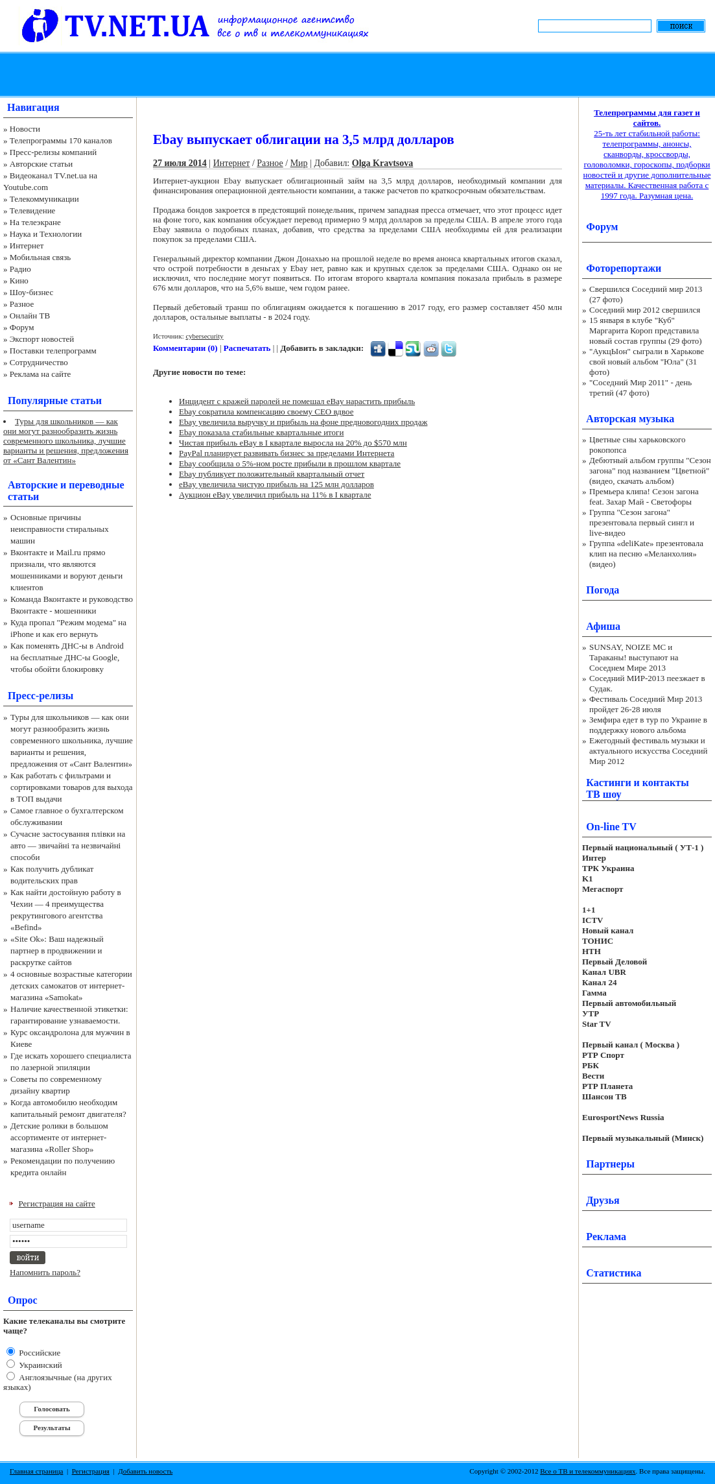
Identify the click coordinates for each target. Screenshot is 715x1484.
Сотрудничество (39, 362)
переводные (96, 484)
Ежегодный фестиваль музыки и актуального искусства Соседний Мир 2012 (648, 751)
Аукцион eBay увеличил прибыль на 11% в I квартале (275, 494)
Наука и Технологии (46, 234)
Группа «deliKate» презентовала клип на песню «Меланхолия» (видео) (646, 553)
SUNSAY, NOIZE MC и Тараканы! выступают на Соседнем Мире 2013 (633, 657)
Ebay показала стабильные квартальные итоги (261, 432)
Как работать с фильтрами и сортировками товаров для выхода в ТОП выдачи (71, 787)
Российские (38, 1353)
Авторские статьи (41, 164)
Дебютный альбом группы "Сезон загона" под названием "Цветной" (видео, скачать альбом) (650, 470)
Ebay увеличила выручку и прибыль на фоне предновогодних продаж (303, 422)
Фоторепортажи (623, 268)
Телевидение (33, 210)
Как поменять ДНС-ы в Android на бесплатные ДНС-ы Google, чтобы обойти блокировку (67, 657)
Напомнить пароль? (45, 1272)
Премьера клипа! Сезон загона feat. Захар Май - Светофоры (644, 496)
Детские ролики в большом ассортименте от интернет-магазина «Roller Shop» (59, 1137)
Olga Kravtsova (383, 163)
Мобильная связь (40, 257)
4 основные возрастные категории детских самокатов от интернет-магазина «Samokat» (71, 985)
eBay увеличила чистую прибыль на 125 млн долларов (276, 484)
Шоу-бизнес (31, 292)
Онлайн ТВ (30, 315)
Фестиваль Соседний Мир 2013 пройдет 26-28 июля (645, 704)
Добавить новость (145, 1471)
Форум (22, 327)
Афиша (603, 626)
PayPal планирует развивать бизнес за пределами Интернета (286, 453)
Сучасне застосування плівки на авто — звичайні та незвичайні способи (67, 845)
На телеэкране (35, 222)
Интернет (27, 245)
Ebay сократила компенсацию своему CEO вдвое (266, 411)
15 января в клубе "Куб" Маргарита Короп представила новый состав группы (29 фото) (645, 330)
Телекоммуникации (44, 199)
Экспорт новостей (42, 339)
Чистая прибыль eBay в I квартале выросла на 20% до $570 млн (293, 443)
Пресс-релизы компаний (53, 152)
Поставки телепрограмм (53, 350)
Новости (25, 129)
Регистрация (91, 1471)
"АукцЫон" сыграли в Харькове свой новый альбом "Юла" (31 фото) (646, 361)
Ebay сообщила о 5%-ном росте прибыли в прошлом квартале (290, 463)
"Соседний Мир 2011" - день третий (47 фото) (640, 387)
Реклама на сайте (40, 374)
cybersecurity (204, 336)
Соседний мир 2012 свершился (644, 310)
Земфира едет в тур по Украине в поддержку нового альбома (648, 725)
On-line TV (611, 826)
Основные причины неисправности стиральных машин (59, 528)
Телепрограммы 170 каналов (61, 140)
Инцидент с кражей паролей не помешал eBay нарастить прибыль (297, 401)
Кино (19, 280)
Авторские (33, 484)
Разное (22, 304)
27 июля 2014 (180, 163)
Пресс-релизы (40, 695)
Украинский (39, 1365)
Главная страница (36, 1471)
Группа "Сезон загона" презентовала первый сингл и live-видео (641, 522)
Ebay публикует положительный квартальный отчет (271, 474)
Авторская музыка (630, 418)
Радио (20, 269)
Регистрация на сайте (57, 1203)
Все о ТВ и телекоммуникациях (587, 1471)
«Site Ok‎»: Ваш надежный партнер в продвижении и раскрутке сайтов (57, 950)
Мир (299, 163)
